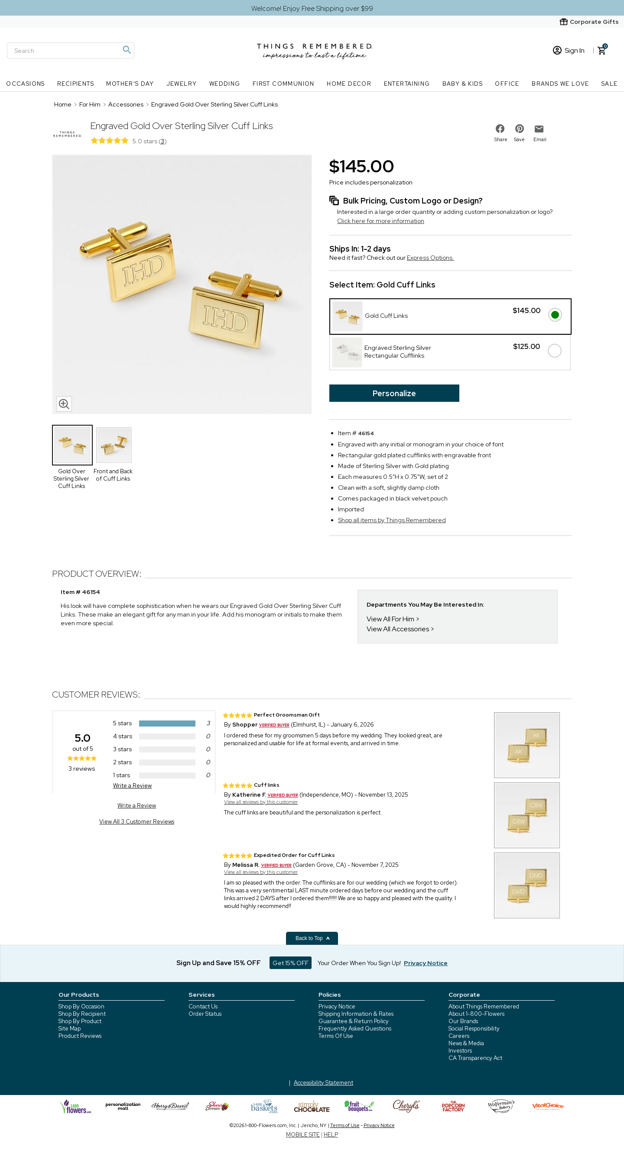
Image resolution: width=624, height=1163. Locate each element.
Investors (460, 1050)
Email (539, 139)
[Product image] (182, 285)
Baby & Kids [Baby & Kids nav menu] (462, 83)
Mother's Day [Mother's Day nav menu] (130, 83)
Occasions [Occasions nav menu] (25, 83)
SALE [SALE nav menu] (609, 83)
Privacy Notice (336, 1006)
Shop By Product (79, 1021)
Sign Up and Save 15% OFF (218, 963)
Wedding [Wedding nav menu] (224, 83)
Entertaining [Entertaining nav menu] (407, 83)
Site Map (69, 1028)
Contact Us (203, 1006)
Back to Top (313, 938)
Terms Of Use (335, 1036)
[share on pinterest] (519, 128)
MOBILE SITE (303, 1134)
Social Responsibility (474, 1028)
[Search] (70, 50)
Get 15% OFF (291, 963)
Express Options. (430, 258)
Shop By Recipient (82, 1014)
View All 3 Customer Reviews (136, 821)
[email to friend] (539, 129)
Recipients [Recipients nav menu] (75, 83)
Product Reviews (79, 1036)
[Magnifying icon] (126, 49)
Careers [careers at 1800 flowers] (458, 1036)
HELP (331, 1134)
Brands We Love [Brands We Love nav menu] (560, 83)
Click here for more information (380, 221)
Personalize (394, 393)
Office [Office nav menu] (507, 83)
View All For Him (390, 618)
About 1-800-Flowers (476, 1014)
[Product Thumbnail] (72, 445)
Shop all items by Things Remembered (392, 520)
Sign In (569, 50)
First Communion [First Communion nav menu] (284, 83)
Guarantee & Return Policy (353, 1021)
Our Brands (463, 1021)
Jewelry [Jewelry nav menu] (181, 83)
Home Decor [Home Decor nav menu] (349, 83)
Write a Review (132, 785)
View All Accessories (398, 628)
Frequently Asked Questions (354, 1028)
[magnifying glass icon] (64, 404)
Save (519, 139)
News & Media (466, 1043)
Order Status (204, 1014)
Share (500, 139)
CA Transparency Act (475, 1058)
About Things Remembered (483, 1006)
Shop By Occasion (81, 1006)
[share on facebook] (500, 128)
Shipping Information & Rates (355, 1014)
